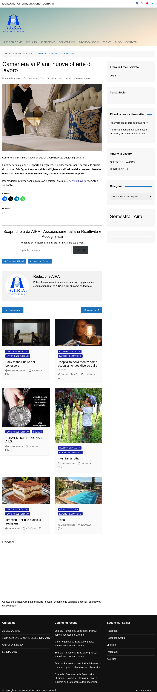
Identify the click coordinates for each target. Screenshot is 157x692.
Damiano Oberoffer (15, 370)
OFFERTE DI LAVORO (28, 3)
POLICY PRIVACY (145, 690)
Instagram (112, 652)
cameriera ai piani (15, 261)
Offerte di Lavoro (76, 181)
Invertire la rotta (68, 458)
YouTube (111, 659)
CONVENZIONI (67, 42)
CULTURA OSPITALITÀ (17, 351)
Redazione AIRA (11, 78)
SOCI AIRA (31, 42)
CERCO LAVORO (119, 169)
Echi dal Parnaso (64, 631)
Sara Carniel (12, 528)
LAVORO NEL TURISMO (61, 78)
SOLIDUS (37, 432)
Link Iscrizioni (138, 133)
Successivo (91, 310)
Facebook (112, 631)
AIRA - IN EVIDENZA (68, 509)
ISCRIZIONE (8, 3)
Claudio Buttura (14, 446)
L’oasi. (62, 519)
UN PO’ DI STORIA (12, 645)
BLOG (118, 42)
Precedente (12, 310)
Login (113, 75)
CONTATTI (48, 3)
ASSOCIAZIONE (13, 42)
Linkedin (111, 645)
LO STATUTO (9, 652)
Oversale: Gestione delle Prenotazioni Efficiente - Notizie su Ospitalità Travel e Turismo (76, 678)
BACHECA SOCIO (89, 42)
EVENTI (107, 42)
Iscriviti (81, 250)
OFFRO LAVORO (82, 78)
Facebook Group (116, 638)
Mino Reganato (63, 641)
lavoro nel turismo (41, 261)
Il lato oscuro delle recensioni (82, 682)
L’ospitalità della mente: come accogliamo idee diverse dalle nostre (77, 365)
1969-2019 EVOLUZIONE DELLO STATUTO (26, 638)
